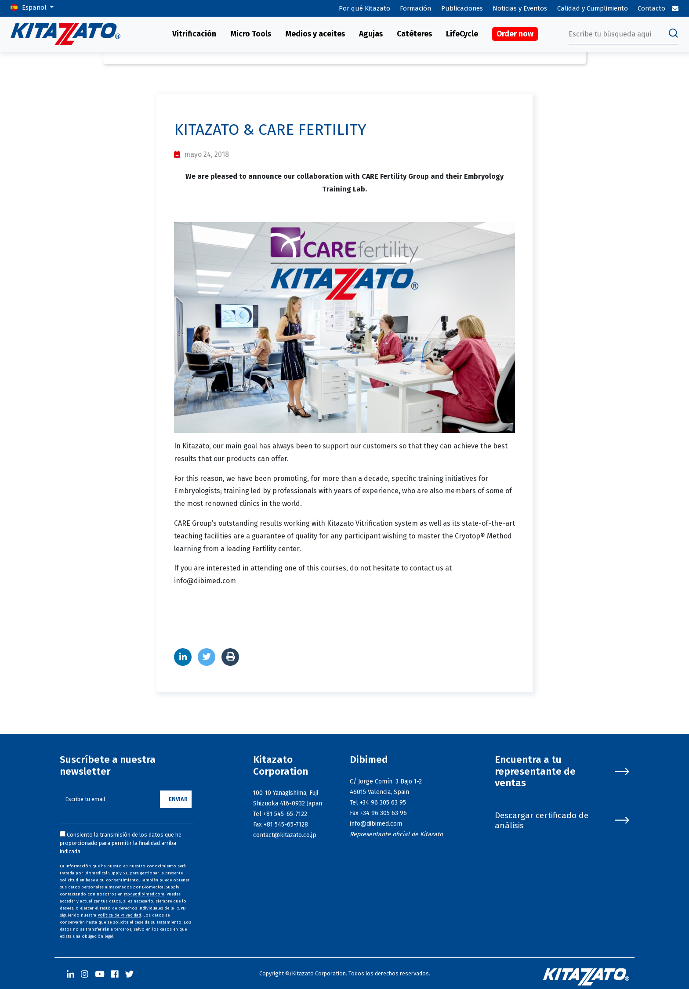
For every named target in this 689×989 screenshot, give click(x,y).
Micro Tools (250, 34)
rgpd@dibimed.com (144, 894)
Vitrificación (194, 34)
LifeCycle (462, 34)
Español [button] (35, 7)
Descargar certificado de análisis (562, 820)
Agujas (371, 34)
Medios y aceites (315, 34)
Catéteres (414, 34)
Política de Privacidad (119, 915)
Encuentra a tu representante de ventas (562, 771)
